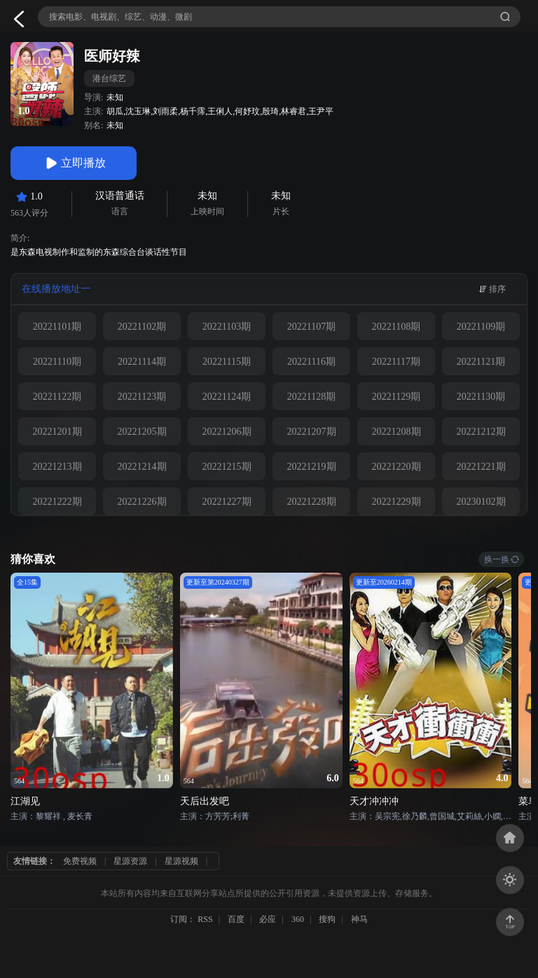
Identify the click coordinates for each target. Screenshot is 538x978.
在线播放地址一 (56, 289)
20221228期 (311, 501)
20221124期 (226, 396)
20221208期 (396, 431)
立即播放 (73, 163)
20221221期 (481, 466)
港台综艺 (109, 78)
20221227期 (226, 501)
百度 (236, 919)
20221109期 (481, 326)
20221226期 (142, 501)
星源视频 (181, 861)
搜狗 (327, 919)
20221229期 (396, 501)
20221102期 (142, 326)
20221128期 (311, 396)
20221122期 (57, 396)
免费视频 (80, 861)
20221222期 (57, 501)
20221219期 (311, 466)
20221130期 (481, 396)
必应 (267, 919)
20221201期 (57, 431)
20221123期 (142, 396)
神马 (359, 919)
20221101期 (57, 326)
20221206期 (226, 431)
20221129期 (396, 396)
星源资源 (130, 861)
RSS (205, 919)
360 (297, 919)
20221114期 (142, 361)
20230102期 (481, 501)
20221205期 (142, 431)
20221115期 (226, 361)
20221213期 (57, 466)
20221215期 (226, 466)
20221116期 (311, 361)
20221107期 (311, 326)
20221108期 (396, 326)
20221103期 (226, 326)
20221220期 (396, 466)
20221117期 (396, 361)
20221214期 (142, 466)
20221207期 (311, 431)
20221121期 (481, 361)
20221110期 (57, 361)
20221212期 (481, 431)
